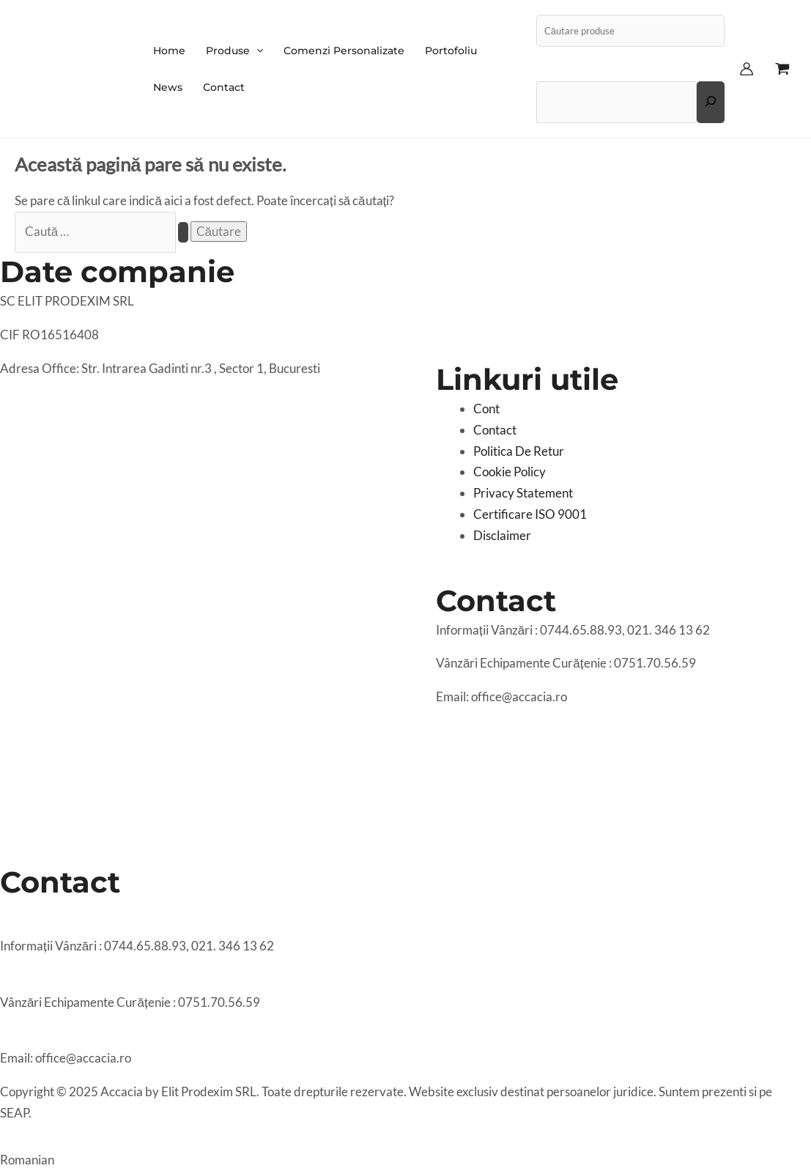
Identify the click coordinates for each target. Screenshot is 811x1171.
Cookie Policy (509, 471)
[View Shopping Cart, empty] (782, 69)
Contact (494, 429)
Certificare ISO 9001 (530, 514)
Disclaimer (502, 535)
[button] (405, 1154)
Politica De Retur (518, 451)
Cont (486, 408)
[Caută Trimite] (183, 232)
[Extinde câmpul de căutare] (711, 101)
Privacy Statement (523, 492)
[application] (256, 50)
